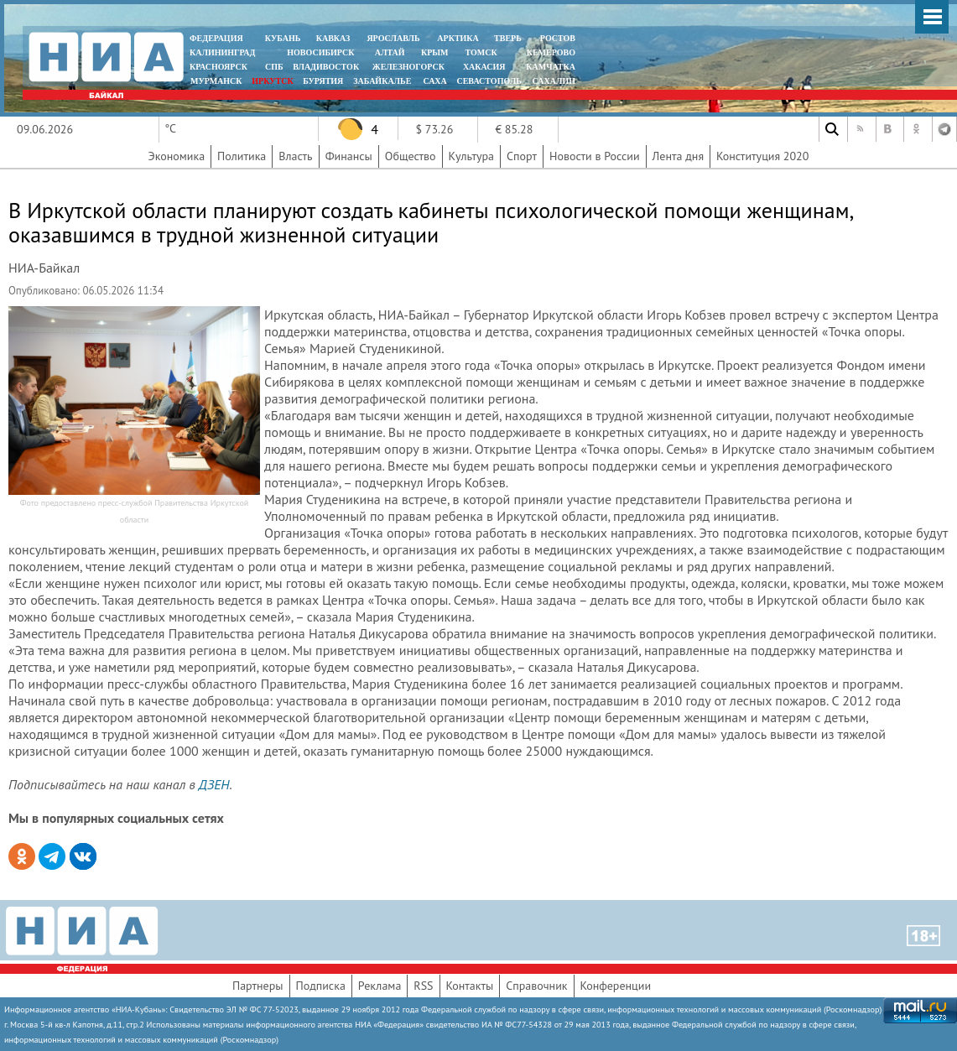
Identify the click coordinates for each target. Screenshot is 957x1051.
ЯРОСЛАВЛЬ (393, 38)
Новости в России (594, 156)
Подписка (321, 985)
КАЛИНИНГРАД (222, 52)
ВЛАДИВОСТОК (326, 66)
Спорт (522, 156)
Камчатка (549, 66)
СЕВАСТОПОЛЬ (488, 81)
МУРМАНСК (216, 81)
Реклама (380, 985)
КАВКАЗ (333, 38)
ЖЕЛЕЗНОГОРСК (408, 66)
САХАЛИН (554, 81)
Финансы (348, 156)
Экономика (176, 156)
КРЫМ (435, 52)
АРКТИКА (458, 38)
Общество (410, 156)
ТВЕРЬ (508, 38)
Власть (295, 156)
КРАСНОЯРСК (218, 66)
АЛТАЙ (390, 52)
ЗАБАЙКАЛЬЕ (383, 81)
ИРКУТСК (272, 81)
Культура (472, 156)
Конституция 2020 (762, 156)
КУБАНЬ (282, 38)
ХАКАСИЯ (482, 66)
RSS (423, 985)
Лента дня (678, 156)
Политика (241, 156)
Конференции (616, 985)
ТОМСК (483, 52)
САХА (434, 81)
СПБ (274, 66)
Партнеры (257, 985)
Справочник (536, 985)
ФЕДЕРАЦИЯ (216, 38)
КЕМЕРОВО (551, 52)
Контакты (470, 985)
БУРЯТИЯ (323, 81)
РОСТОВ (557, 38)
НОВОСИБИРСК (320, 52)
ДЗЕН (214, 784)
